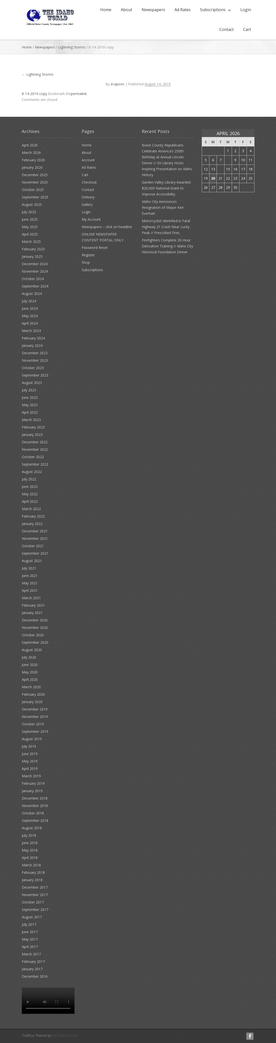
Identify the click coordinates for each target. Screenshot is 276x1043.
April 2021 (30, 590)
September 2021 (35, 553)
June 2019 (30, 753)
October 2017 (33, 902)
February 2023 (33, 427)
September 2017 (35, 909)
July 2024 (29, 301)
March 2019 (31, 776)
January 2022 (32, 523)
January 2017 (32, 969)
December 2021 (35, 531)
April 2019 (30, 768)
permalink (79, 93)
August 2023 (32, 382)
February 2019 (33, 783)
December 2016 (35, 976)
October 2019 (33, 724)
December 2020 (35, 620)
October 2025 (33, 189)
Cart (247, 29)
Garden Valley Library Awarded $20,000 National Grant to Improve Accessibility (166, 188)
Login (245, 9)
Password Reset (95, 247)
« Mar (206, 198)
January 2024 (32, 345)
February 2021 (33, 605)
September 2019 (35, 731)
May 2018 (30, 850)
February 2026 (33, 160)
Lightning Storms (71, 47)
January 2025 (32, 256)
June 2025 (30, 219)
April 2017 (30, 946)
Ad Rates (183, 9)
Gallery (87, 204)
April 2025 (30, 234)
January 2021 (32, 612)
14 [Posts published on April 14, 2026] (221, 169)
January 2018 (32, 879)
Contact (226, 29)
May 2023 (30, 405)
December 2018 (35, 798)
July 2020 (29, 657)
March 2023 (31, 419)
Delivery (88, 197)
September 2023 (35, 375)
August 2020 (32, 649)
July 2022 (29, 479)
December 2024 (35, 263)
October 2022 (33, 456)
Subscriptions (213, 9)
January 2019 (32, 790)
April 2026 (30, 145)
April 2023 (30, 412)
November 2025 (35, 182)
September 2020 (35, 642)
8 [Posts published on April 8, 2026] (228, 160)
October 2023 (33, 367)
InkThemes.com (65, 1035)
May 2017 (30, 939)
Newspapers (153, 9)
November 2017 (35, 894)
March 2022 (31, 508)
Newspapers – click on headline (107, 226)
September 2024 (35, 286)
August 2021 (32, 560)
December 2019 (35, 709)
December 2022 (35, 442)
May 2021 (30, 583)
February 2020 (33, 694)
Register (88, 255)
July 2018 (29, 835)
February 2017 (33, 961)
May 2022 (30, 494)
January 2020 (32, 701)
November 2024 (35, 271)
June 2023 (30, 397)
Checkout (89, 182)
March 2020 (31, 687)
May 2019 (30, 761)
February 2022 (33, 516)
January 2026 (32, 167)
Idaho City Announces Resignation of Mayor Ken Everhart (163, 207)
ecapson (117, 84)
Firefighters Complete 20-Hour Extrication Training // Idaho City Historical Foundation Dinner (167, 246)
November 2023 (35, 360)
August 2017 (32, 917)
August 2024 (32, 293)
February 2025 (33, 249)
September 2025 (35, 197)
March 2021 (31, 597)
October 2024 (33, 278)
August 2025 (32, 204)
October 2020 (33, 635)
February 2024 (33, 338)
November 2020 (35, 627)
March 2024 (31, 330)
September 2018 (35, 820)
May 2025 (30, 226)
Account (88, 160)
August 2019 (32, 738)
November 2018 (35, 805)
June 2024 (30, 308)
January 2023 (32, 434)
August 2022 (32, 471)
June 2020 (30, 664)
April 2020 (30, 679)
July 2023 (29, 390)
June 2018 (30, 842)
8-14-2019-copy (34, 93)
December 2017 (35, 887)
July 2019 (29, 746)
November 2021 (35, 538)
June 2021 (30, 575)
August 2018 (32, 828)
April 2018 (30, 857)
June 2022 (30, 486)
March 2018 (31, 865)
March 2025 (31, 241)
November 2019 (35, 716)
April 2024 (30, 323)
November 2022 (35, 449)
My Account (91, 219)
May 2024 (30, 315)
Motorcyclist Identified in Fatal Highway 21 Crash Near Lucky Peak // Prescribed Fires (166, 226)
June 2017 (30, 931)
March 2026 (31, 152)
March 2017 (31, 954)
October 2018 (33, 813)
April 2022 (30, 501)
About (126, 9)
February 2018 (33, 872)
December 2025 (35, 174)
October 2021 (33, 546)
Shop (86, 262)
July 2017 (29, 924)
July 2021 (29, 568)
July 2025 (29, 212)
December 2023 (35, 353)
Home (105, 9)
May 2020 (30, 672)
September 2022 (35, 464)
